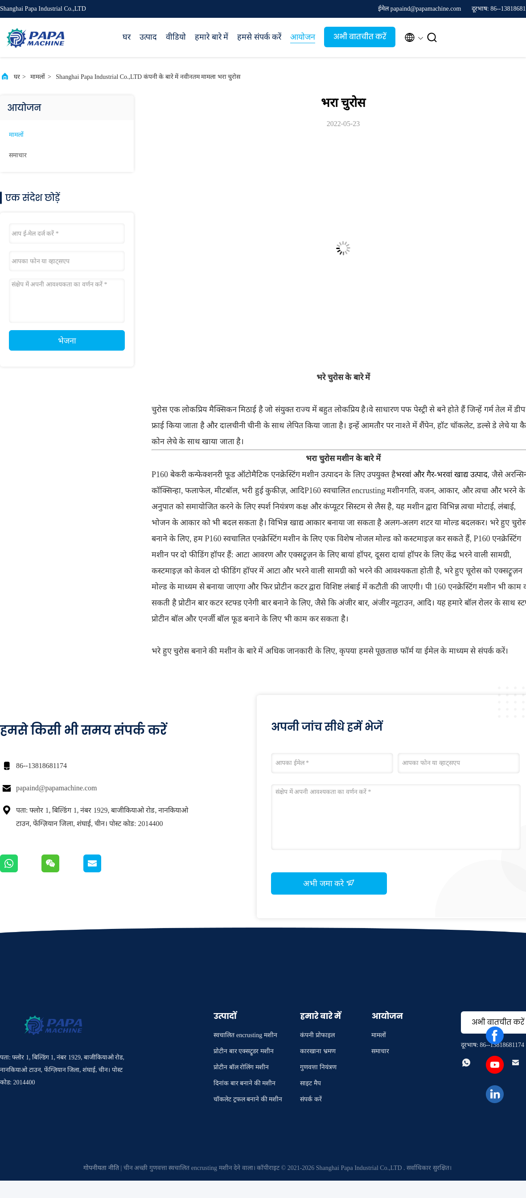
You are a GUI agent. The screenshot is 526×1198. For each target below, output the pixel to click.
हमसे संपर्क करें (259, 37)
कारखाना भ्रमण (318, 1051)
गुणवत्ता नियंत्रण (318, 1067)
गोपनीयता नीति (101, 1168)
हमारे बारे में (211, 37)
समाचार (18, 155)
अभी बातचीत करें (359, 37)
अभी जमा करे (329, 883)
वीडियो (176, 37)
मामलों (37, 77)
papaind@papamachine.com (56, 788)
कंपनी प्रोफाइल (317, 1035)
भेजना (67, 340)
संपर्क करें (311, 1099)
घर (127, 37)
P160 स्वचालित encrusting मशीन (354, 490)
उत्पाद (148, 37)
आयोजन (302, 37)
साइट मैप (310, 1083)
